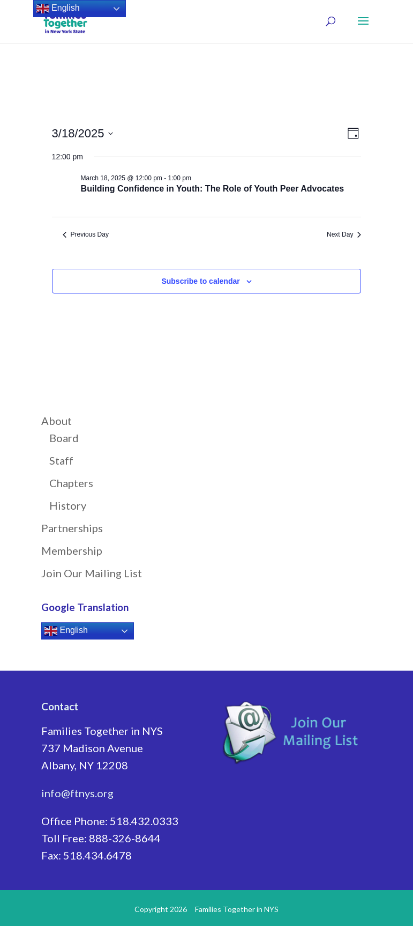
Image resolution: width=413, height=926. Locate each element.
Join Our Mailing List (91, 573)
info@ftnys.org (77, 793)
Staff (61, 460)
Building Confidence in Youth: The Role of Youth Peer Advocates (214, 188)
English (66, 630)
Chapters (71, 482)
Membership (71, 550)
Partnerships (72, 527)
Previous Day (86, 234)
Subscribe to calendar (200, 281)
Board (64, 437)
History (67, 505)
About (56, 420)
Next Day (344, 234)
